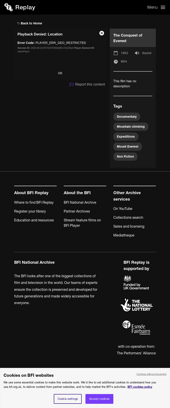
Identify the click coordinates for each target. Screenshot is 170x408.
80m (124, 61)
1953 (124, 53)
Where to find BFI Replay (34, 202)
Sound (146, 53)
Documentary (127, 117)
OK (60, 73)
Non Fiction (125, 156)
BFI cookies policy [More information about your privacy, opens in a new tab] (140, 389)
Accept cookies (99, 401)
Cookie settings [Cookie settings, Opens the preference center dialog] (68, 401)
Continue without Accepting (151, 376)
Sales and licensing (128, 226)
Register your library (30, 211)
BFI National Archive (80, 202)
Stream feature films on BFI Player (82, 223)
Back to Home (29, 23)
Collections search (128, 217)
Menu (152, 7)
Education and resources (34, 220)
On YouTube (122, 208)
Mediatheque (123, 235)
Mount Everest (127, 146)
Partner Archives (77, 211)
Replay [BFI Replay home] (25, 7)
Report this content (87, 84)
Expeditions (126, 137)
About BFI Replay (31, 192)
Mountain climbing (131, 127)
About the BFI (77, 192)
